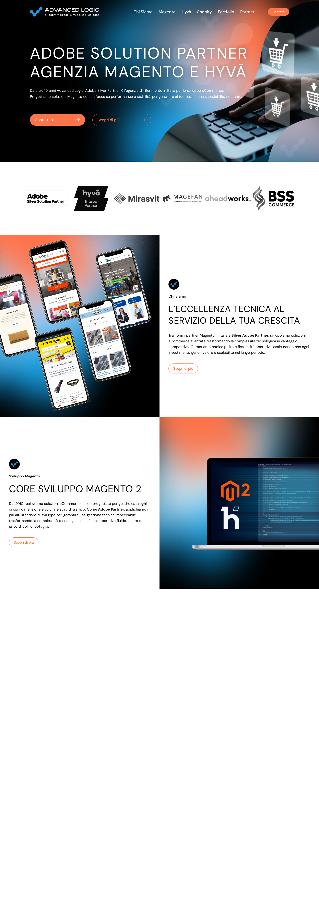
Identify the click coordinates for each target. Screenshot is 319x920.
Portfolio (224, 11)
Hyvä (184, 11)
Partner (245, 11)
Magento (164, 11)
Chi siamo (140, 11)
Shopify (202, 11)
